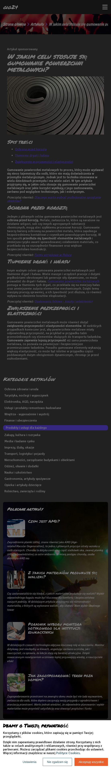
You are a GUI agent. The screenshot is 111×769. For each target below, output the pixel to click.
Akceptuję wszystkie (91, 762)
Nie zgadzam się (57, 762)
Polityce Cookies (68, 753)
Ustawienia (29, 762)
